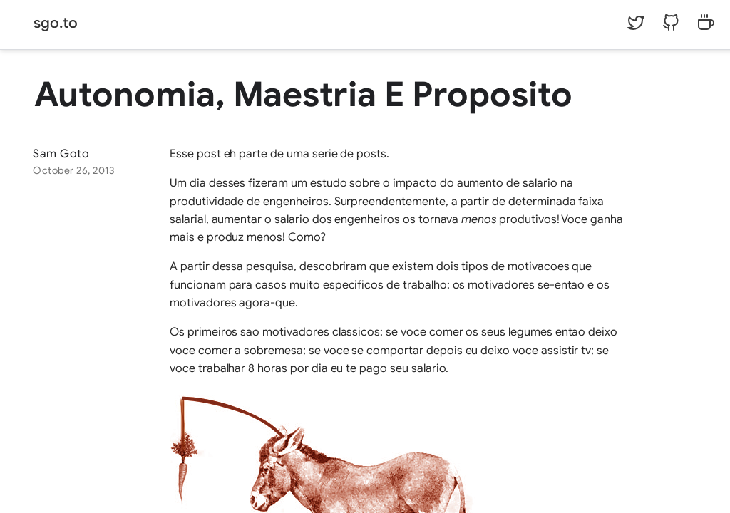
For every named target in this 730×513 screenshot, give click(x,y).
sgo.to (56, 23)
